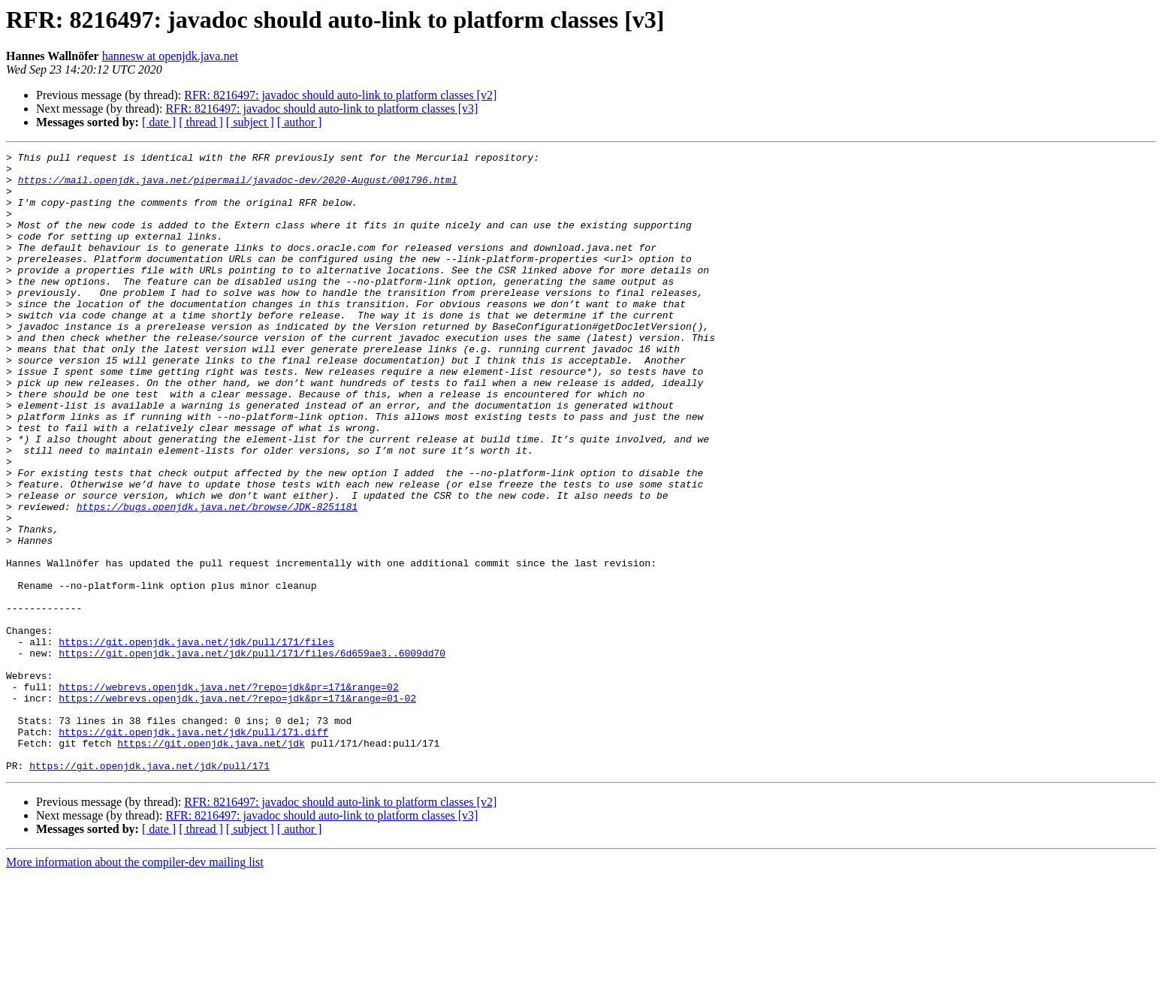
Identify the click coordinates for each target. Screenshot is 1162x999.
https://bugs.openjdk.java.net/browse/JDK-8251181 (217, 578)
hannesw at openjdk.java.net (170, 56)
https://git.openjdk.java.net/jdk (211, 862)
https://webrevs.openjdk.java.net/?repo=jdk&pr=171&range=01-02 (237, 808)
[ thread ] (201, 122)
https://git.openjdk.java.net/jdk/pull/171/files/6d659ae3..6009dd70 (252, 754)
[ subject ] (250, 122)
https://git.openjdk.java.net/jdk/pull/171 (149, 889)
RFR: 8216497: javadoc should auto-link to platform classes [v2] (340, 95)
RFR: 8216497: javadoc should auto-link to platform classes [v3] (321, 108)
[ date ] (159, 122)
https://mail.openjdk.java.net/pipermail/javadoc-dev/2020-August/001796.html (237, 186)
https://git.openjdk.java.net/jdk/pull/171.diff (193, 849)
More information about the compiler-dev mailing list (135, 985)
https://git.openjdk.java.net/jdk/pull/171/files (196, 740)
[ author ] (299, 122)
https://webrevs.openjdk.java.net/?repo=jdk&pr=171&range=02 (228, 794)
